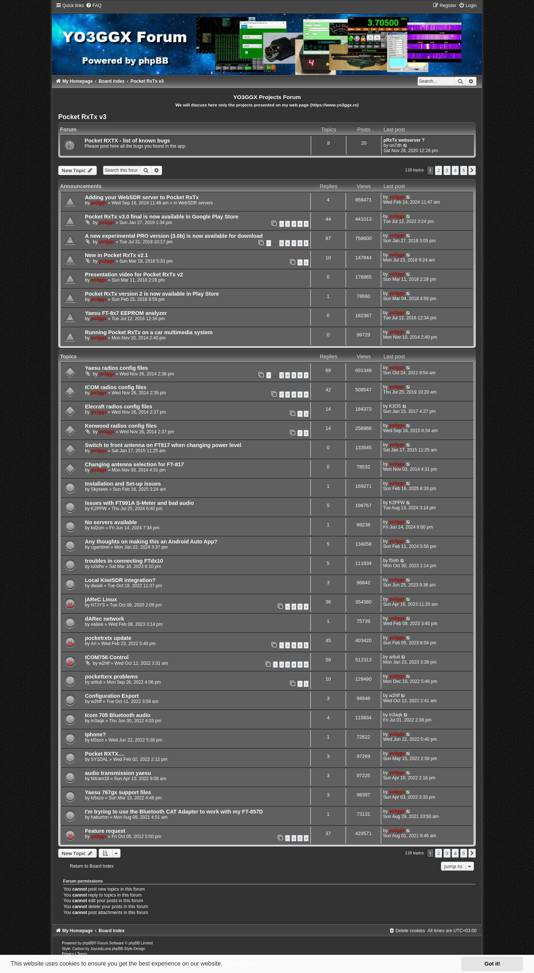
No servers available (111, 522)
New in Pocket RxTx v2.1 (116, 255)
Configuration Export (112, 696)
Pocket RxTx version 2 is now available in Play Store (152, 294)
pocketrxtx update (108, 638)
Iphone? (95, 734)
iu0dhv (97, 566)
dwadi (97, 585)
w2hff (104, 663)
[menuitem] (93, 5)
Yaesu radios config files (116, 368)
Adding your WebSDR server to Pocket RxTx (142, 197)
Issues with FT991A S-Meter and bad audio (139, 503)
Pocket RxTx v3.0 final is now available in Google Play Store (161, 217)
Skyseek (99, 489)
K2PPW (98, 508)
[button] (472, 170)
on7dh (395, 145)
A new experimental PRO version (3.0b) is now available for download (174, 236)
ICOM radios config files (115, 387)
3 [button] (447, 170)
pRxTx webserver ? (404, 140)
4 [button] (455, 170)
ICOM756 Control (107, 657)
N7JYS (98, 605)
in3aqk (97, 720)
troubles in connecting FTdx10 (124, 561)
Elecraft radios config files (118, 407)
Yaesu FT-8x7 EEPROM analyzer (126, 313)
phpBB (88, 943)
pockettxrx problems (111, 677)
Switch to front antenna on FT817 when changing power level (163, 445)
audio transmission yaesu (118, 773)
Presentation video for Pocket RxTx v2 (134, 274)
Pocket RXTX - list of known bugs (127, 141)
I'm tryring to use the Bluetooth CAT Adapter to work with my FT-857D (174, 812)
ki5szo (97, 740)
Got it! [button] (492, 964)
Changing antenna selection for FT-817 (134, 464)
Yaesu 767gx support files (118, 792)
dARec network (104, 619)
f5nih (394, 560)
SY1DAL (99, 759)
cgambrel (100, 547)
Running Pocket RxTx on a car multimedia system (148, 332)
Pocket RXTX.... (104, 754)
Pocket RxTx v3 (82, 117)
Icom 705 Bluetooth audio (118, 715)
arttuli (394, 657)
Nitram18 (100, 778)
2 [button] (438, 170)
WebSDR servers (195, 203)
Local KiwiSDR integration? (120, 580)
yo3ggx (98, 203)
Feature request (105, 831)
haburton (100, 817)
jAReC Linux (101, 599)
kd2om (97, 527)
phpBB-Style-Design (128, 949)
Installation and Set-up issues (123, 484)
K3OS (395, 406)
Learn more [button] (240, 963)
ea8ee (97, 624)
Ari (93, 643)
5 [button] (463, 170)
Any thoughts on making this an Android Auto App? (151, 542)
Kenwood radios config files (121, 426)
